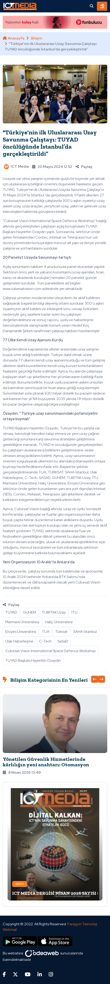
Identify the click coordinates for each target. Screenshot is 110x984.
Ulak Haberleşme (19, 641)
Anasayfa (13, 38)
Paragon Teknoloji (82, 924)
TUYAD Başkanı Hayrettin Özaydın (33, 660)
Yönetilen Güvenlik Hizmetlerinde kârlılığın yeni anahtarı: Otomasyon (46, 762)
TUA (45, 631)
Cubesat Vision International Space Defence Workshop (50, 650)
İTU (74, 612)
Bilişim (36, 38)
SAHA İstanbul (85, 631)
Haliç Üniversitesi (59, 622)
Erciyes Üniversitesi (20, 631)
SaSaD (62, 641)
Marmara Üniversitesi (22, 622)
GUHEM (29, 612)
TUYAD (11, 612)
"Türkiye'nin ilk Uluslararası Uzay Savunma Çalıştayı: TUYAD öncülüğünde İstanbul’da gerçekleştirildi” (49, 143)
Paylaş (84, 166)
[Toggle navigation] (102, 6)
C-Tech (45, 641)
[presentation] (94, 679)
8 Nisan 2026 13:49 (22, 772)
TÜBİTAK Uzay (54, 612)
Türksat (61, 631)
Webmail (10, 929)
